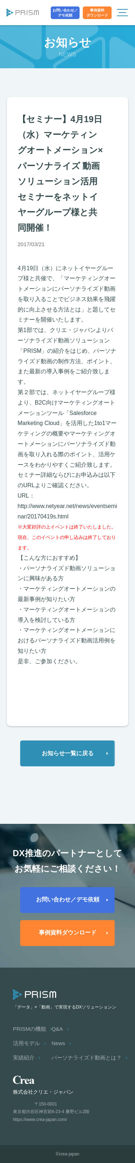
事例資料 (97, 13)
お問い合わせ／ (65, 13)
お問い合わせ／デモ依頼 (67, 899)
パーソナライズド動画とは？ (86, 1057)
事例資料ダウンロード (67, 932)
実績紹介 (24, 1057)
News (58, 1043)
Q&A (57, 1029)
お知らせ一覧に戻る (68, 753)
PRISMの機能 (29, 1029)
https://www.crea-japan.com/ (40, 1119)
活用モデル (26, 1043)
